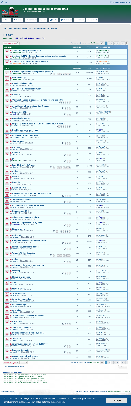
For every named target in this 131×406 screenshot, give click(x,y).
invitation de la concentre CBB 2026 (28, 206)
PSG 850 (16, 147)
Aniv (14, 282)
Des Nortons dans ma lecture (25, 130)
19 (61, 255)
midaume (102, 106)
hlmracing (102, 299)
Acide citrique (18, 288)
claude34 (16, 91)
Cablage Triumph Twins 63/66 (25, 356)
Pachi (16, 38)
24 (63, 167)
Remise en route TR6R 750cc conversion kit (31, 193)
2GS (14, 96)
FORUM (8, 35)
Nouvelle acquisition (21, 277)
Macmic (15, 126)
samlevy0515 (103, 350)
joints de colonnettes (21, 299)
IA (13, 159)
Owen (15, 102)
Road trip (16, 271)
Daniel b (16, 301)
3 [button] (111, 43)
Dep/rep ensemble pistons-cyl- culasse (29, 333)
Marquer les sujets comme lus (80, 43)
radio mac (16, 171)
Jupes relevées (19, 293)
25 (66, 167)
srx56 (15, 201)
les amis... (16, 182)
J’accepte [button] (116, 400)
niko (100, 78)
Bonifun (15, 167)
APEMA (15, 108)
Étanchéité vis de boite (22, 83)
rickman (38, 38)
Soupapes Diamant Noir (22, 327)
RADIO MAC (17, 321)
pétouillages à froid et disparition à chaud (30, 106)
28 (58, 74)
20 (63, 255)
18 (58, 255)
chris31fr (102, 165)
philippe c (102, 338)
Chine (101, 135)
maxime (15, 267)
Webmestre (17, 52)
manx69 (15, 85)
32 (69, 74)
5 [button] (117, 43)
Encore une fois (19, 188)
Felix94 (101, 199)
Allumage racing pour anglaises (26, 217)
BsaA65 (15, 177)
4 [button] (114, 43)
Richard (15, 132)
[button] (102, 43)
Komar (101, 100)
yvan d (15, 207)
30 (63, 74)
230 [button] (123, 43)
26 (69, 167)
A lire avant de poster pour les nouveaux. (30, 62)
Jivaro (15, 329)
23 (61, 167)
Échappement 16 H (20, 211)
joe (100, 259)
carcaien (102, 277)
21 (66, 255)
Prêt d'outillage (19, 78)
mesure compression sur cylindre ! (27, 223)
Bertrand (31, 38)
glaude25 (16, 352)
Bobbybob (102, 71)
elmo (100, 94)
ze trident (16, 237)
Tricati (24, 38)
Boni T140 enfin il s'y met (23, 165)
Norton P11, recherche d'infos (25, 247)
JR (100, 153)
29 (61, 74)
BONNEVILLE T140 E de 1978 (25, 135)
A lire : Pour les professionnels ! (26, 50)
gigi (20, 38)
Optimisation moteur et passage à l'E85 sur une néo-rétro (37, 100)
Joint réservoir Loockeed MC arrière (28, 316)
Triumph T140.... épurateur (24, 253)
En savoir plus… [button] (58, 402)
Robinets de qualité (20, 350)
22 (58, 167)
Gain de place (18, 141)
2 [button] (109, 43)
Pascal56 (16, 179)
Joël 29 (15, 335)
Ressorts (16, 94)
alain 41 (101, 89)
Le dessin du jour (20, 305)
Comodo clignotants (21, 118)
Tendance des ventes (21, 200)
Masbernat (102, 271)
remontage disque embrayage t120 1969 (29, 344)
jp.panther (16, 219)
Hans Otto (102, 293)
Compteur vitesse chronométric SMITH (29, 241)
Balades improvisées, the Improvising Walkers (32, 72)
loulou (15, 190)
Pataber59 (16, 195)
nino (100, 356)
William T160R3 (104, 112)
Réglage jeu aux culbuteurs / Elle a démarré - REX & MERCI (38, 124)
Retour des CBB (19, 112)
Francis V (102, 147)
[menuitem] (4, 2)
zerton (15, 143)
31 (66, 74)
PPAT (15, 184)
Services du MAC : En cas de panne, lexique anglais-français (39, 56)
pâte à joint (17, 310)
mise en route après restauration (26, 89)
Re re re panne (18, 229)
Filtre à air (16, 153)
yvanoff (15, 120)
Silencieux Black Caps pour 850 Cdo (28, 265)
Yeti (43, 38)
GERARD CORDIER (20, 137)
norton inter (17, 235)
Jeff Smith (16, 338)
